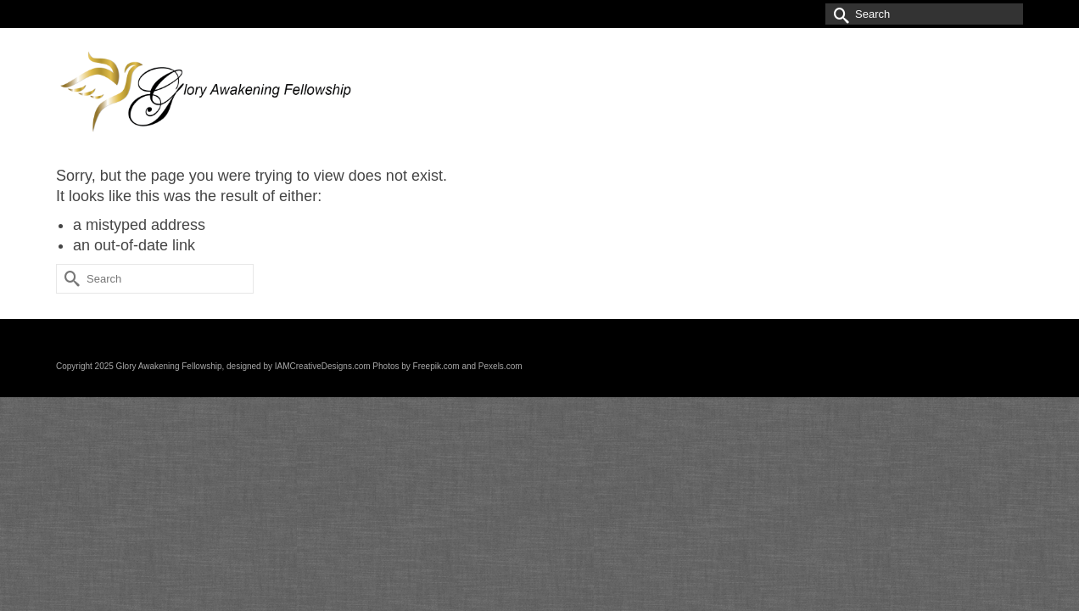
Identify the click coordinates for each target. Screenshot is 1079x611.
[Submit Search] (838, 14)
